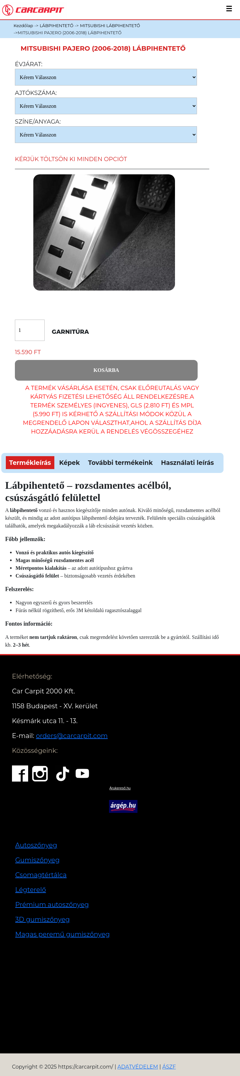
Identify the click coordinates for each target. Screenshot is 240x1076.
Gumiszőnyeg (37, 860)
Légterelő (30, 890)
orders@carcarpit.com (72, 736)
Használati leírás (187, 462)
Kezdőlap (23, 25)
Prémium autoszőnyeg (52, 904)
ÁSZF (169, 1067)
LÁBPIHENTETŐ (56, 25)
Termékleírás (30, 462)
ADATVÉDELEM (137, 1067)
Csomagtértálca (41, 875)
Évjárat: (28, 64)
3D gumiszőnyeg (42, 919)
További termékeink (120, 462)
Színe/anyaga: (38, 121)
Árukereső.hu (119, 788)
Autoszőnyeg (36, 845)
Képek (69, 462)
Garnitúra (70, 332)
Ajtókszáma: (36, 93)
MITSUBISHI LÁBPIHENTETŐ (110, 25)
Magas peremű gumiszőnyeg (62, 934)
